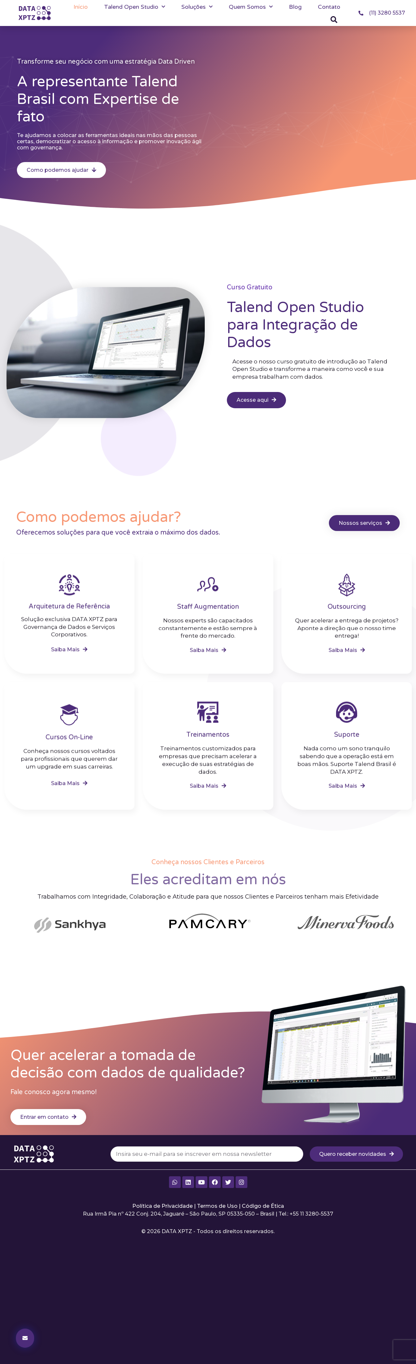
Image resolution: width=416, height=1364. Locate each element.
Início (80, 6)
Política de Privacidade (162, 1206)
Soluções (197, 7)
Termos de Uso (217, 1206)
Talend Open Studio (134, 7)
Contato (329, 6)
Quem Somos (251, 7)
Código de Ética (263, 1206)
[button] (334, 20)
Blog (295, 6)
